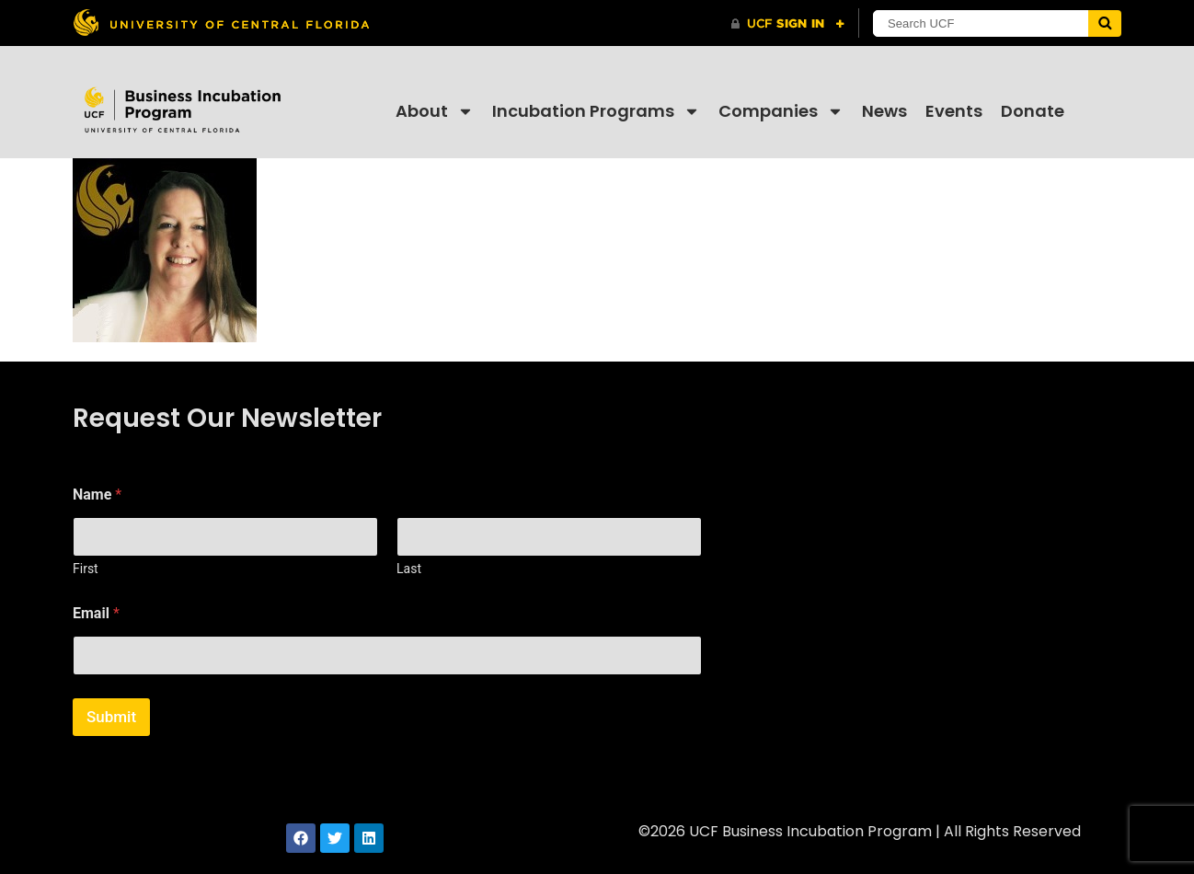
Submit (111, 716)
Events (953, 110)
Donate (1032, 110)
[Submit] (1104, 23)
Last (408, 568)
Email (96, 613)
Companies (781, 111)
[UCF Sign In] (787, 24)
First (85, 568)
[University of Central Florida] (221, 22)
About (435, 111)
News (884, 110)
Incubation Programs (596, 111)
